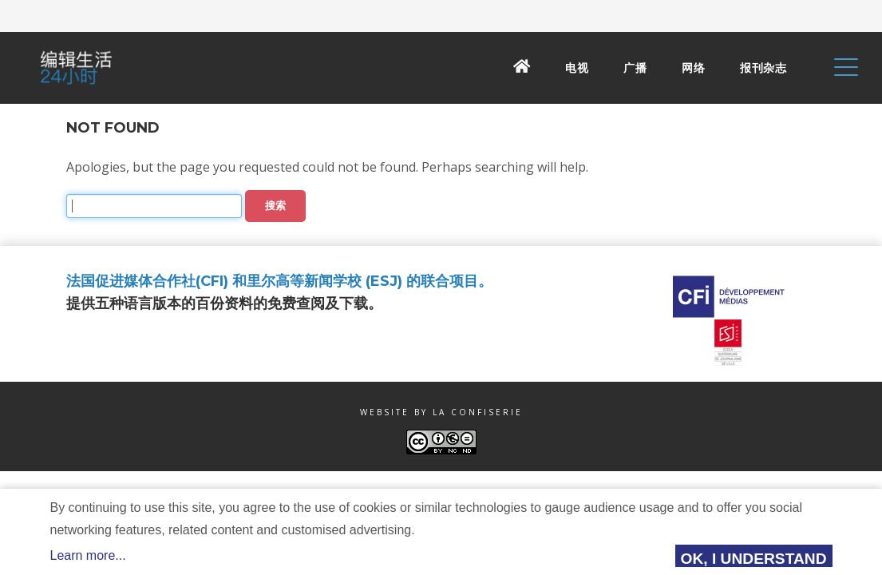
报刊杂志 (763, 68)
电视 (576, 68)
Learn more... (88, 555)
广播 (635, 68)
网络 (693, 68)
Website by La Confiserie (441, 412)
